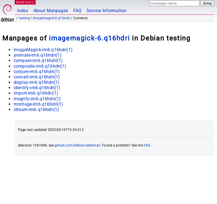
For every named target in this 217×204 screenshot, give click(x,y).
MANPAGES (25, 2)
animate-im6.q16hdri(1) (38, 55)
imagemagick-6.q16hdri (51, 18)
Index (22, 10)
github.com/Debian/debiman (77, 145)
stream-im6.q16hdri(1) (36, 109)
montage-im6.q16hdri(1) (38, 104)
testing (24, 18)
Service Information (106, 10)
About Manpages (50, 10)
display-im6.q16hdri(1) (37, 82)
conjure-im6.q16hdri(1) (37, 71)
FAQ (77, 10)
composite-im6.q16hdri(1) (40, 66)
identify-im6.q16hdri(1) (37, 87)
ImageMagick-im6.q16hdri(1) (43, 49)
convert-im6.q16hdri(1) (37, 77)
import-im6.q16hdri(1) (36, 93)
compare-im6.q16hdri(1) (38, 60)
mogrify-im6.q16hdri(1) (37, 98)
